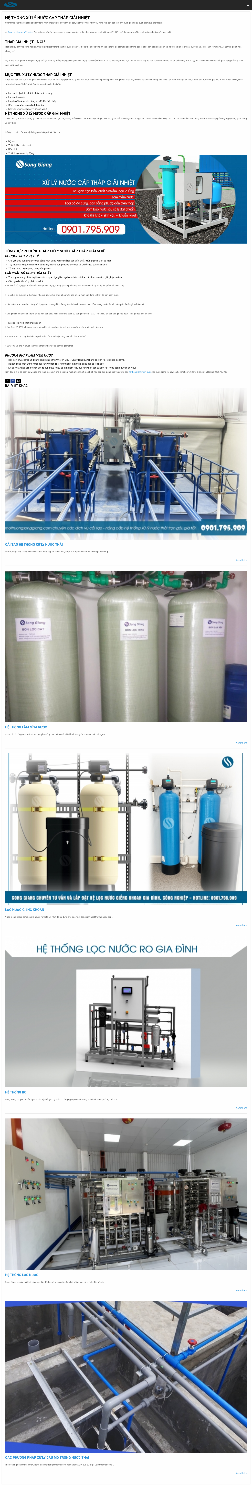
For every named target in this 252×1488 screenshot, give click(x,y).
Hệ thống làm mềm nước (26, 727)
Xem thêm (241, 560)
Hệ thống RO (15, 1092)
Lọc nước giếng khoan (24, 910)
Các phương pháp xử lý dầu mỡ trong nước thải (47, 1458)
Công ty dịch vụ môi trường (20, 32)
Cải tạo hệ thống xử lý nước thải (34, 544)
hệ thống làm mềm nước (140, 372)
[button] (7, 381)
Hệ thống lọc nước (21, 1275)
